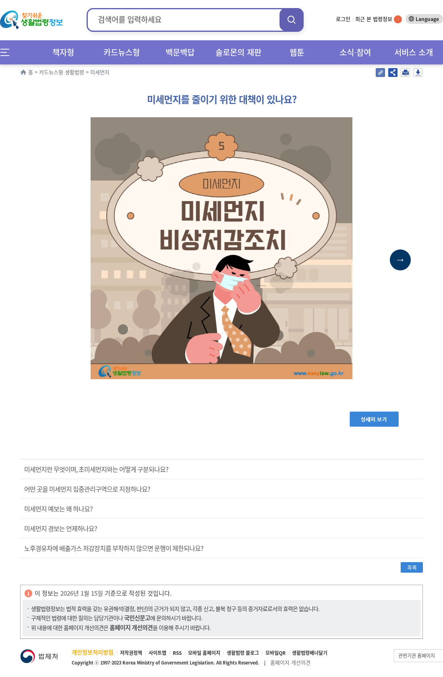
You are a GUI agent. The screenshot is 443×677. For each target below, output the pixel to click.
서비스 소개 (413, 52)
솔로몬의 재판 (238, 52)
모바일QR (275, 652)
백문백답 (180, 52)
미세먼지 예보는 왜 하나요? (58, 508)
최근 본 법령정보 (378, 19)
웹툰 (297, 52)
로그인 (343, 19)
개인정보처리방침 (93, 652)
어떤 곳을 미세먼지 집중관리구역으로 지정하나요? (87, 489)
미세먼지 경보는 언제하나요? (60, 528)
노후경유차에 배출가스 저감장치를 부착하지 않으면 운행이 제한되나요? (113, 548)
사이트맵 (157, 652)
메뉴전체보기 (7, 52)
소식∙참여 (355, 52)
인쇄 (405, 72)
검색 (291, 19)
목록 (412, 567)
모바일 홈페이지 (204, 652)
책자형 (63, 52)
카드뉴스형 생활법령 (61, 72)
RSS (177, 652)
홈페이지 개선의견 (290, 662)
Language (427, 19)
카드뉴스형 (122, 52)
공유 (392, 72)
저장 (417, 72)
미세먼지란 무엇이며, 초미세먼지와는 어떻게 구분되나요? (97, 469)
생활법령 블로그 (243, 652)
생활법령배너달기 (309, 652)
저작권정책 (131, 652)
